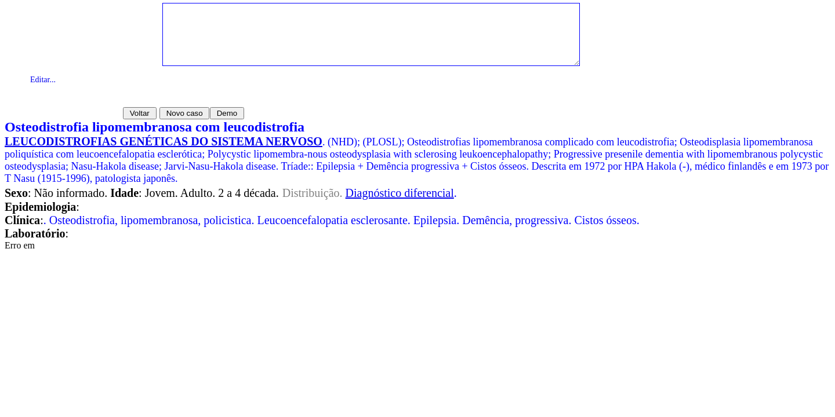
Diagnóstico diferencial (400, 192)
